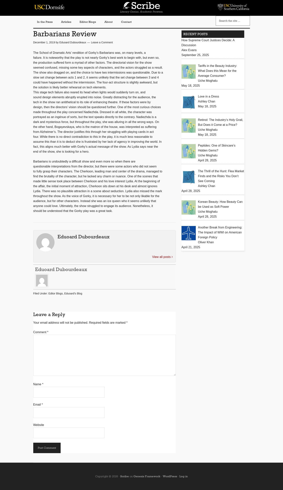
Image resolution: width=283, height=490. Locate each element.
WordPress (170, 476)
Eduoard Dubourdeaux (61, 269)
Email (38, 404)
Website (38, 425)
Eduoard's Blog (73, 293)
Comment (40, 332)
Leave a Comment (102, 42)
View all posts (162, 256)
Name (38, 384)
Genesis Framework (146, 476)
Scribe (124, 476)
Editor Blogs (55, 293)
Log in (183, 476)
